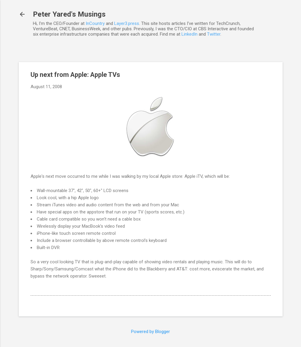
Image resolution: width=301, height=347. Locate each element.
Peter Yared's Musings (69, 14)
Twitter (213, 34)
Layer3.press (126, 23)
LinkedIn (189, 34)
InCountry (95, 23)
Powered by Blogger (150, 331)
